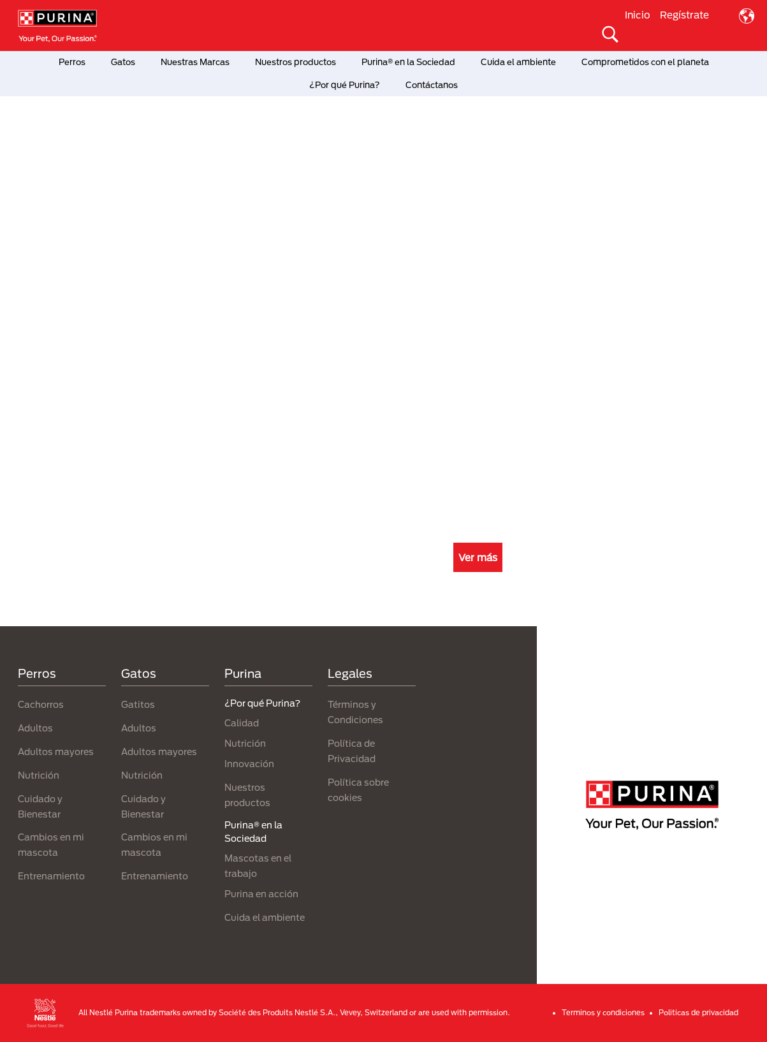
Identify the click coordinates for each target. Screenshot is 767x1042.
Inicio (637, 14)
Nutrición (38, 775)
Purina (242, 673)
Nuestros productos (295, 62)
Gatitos (138, 704)
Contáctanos (431, 85)
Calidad (241, 722)
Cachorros (41, 704)
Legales (350, 673)
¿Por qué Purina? (344, 85)
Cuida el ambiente (518, 62)
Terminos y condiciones (603, 1012)
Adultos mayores (56, 751)
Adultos (35, 728)
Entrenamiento (51, 875)
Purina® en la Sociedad (408, 62)
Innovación (249, 763)
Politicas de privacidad (698, 1012)
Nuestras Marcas (195, 62)
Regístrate (684, 14)
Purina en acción (261, 893)
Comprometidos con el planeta (645, 62)
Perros (72, 62)
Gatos (123, 62)
